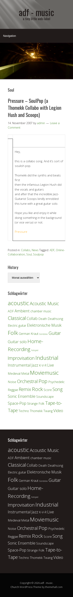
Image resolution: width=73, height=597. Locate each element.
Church (15, 587)
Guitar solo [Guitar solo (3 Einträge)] (17, 341)
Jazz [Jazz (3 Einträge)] (35, 365)
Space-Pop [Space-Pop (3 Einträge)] (17, 403)
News (35, 250)
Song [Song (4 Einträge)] (58, 389)
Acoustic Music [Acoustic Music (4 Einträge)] (44, 303)
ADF (52, 250)
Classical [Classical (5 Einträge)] (17, 318)
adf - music (36, 12)
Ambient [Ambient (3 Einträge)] (22, 311)
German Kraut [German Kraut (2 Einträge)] (28, 334)
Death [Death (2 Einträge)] (42, 319)
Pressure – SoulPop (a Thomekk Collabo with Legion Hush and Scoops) (34, 108)
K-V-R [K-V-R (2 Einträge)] (43, 365)
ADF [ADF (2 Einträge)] (11, 311)
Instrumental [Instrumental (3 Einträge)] (19, 365)
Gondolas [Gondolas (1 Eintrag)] (43, 334)
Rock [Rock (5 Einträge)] (37, 389)
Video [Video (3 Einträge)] (58, 410)
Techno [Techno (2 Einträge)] (23, 411)
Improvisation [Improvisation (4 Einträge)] (21, 358)
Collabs (25, 250)
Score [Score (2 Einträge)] (48, 390)
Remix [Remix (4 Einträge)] (25, 389)
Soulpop (38, 254)
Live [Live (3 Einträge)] (50, 365)
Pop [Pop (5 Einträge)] (43, 381)
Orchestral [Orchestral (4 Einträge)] (27, 381)
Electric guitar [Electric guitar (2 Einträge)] (17, 325)
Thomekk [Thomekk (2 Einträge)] (36, 411)
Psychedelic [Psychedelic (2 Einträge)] (56, 382)
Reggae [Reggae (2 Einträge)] (13, 390)
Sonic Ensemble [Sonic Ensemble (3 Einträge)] (21, 396)
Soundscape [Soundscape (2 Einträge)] (45, 396)
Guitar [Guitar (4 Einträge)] (54, 333)
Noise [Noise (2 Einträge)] (12, 382)
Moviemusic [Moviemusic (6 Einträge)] (44, 372)
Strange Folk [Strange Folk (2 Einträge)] (35, 403)
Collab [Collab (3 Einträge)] (32, 318)
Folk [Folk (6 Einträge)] (13, 332)
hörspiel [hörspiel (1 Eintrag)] (34, 350)
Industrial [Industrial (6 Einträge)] (46, 357)
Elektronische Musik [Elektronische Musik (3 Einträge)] (44, 325)
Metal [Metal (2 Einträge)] (25, 373)
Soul (29, 254)
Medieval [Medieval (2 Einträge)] (14, 373)
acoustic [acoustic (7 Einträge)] (18, 303)
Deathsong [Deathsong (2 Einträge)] (55, 319)
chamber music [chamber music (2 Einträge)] (40, 311)
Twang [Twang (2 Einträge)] (48, 411)
